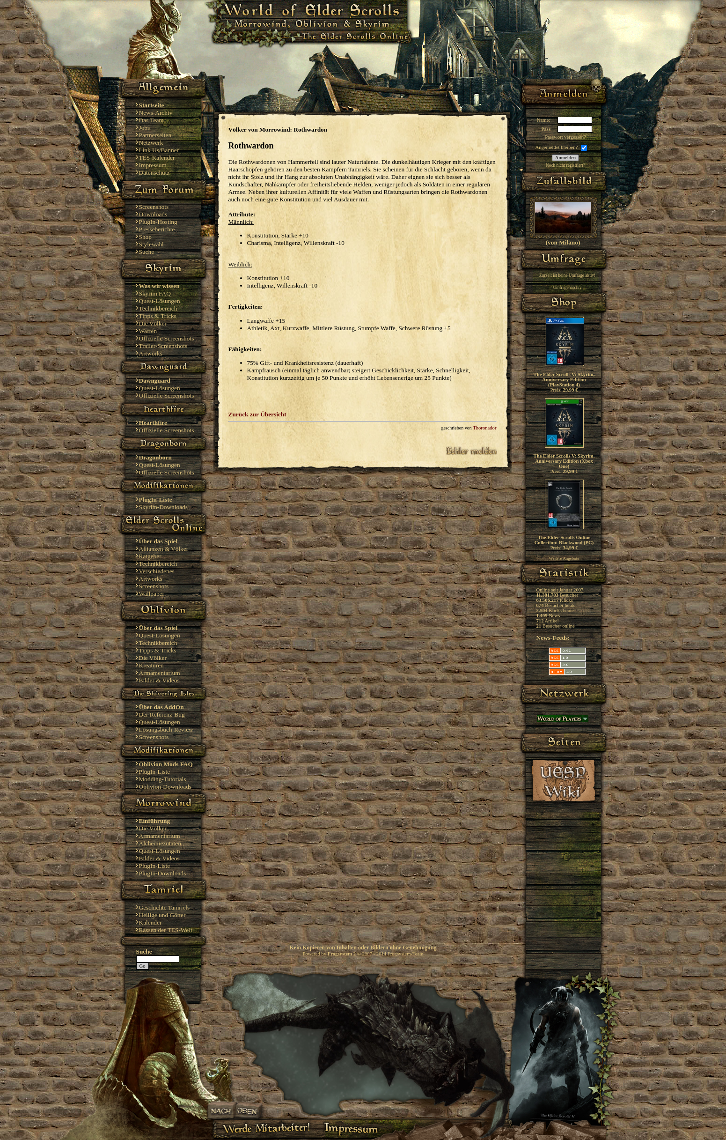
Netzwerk (151, 142)
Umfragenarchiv (567, 287)
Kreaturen (151, 665)
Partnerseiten (155, 135)
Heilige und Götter (162, 914)
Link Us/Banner (159, 150)
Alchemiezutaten (160, 843)
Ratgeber (150, 556)
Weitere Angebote (564, 558)
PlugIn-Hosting (158, 221)
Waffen (148, 330)
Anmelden (565, 157)
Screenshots (154, 206)
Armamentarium (159, 672)
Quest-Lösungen (159, 300)
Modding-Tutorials (162, 779)
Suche (146, 251)
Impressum (153, 165)
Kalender (150, 922)
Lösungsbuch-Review (166, 729)
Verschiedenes (157, 571)
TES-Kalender (157, 157)
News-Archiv (156, 112)
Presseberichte (157, 229)
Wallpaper (151, 593)
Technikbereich (158, 308)
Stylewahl (151, 244)
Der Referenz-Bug (162, 714)
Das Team (151, 120)
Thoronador (484, 427)
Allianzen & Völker (164, 548)
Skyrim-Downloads (163, 507)
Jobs (144, 127)
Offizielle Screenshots (166, 338)
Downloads (153, 214)
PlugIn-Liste (154, 771)
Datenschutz (154, 172)
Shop (145, 236)
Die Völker (153, 323)
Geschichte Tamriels (164, 907)
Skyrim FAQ (155, 293)
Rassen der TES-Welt (165, 929)
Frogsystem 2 (342, 953)
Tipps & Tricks (157, 315)
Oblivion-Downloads (165, 786)
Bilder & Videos (159, 680)
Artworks (150, 353)
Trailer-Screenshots (163, 345)
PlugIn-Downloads (162, 873)
